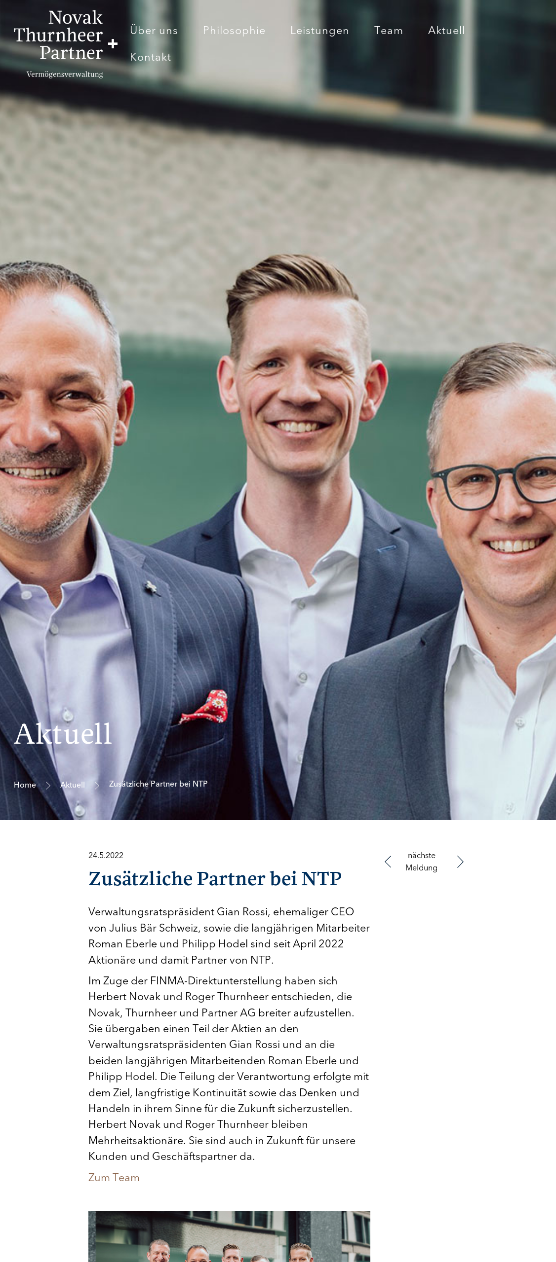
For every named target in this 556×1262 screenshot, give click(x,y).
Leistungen (320, 30)
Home (25, 785)
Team (388, 30)
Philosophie (234, 30)
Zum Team (114, 1177)
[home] (66, 44)
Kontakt (150, 57)
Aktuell (446, 30)
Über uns (154, 30)
